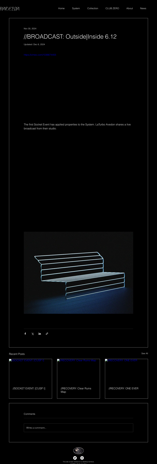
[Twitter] (75, 458)
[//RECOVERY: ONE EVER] (126, 371)
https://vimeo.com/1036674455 (40, 54)
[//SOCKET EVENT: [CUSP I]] (30, 371)
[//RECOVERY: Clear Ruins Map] (78, 371)
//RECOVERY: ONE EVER (123, 388)
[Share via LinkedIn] (39, 333)
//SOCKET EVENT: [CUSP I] (29, 388)
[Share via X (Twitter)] (32, 333)
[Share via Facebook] (25, 333)
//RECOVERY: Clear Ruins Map (76, 390)
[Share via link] (47, 333)
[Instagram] (82, 458)
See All (144, 353)
